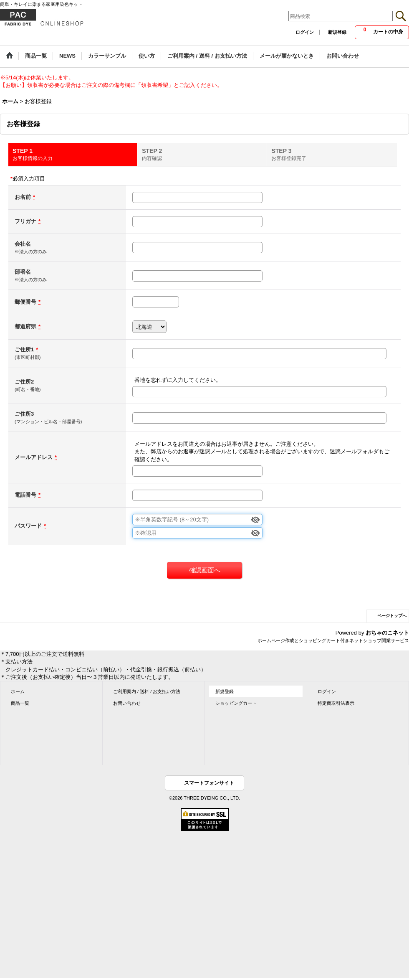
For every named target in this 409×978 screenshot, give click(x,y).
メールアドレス (34, 457)
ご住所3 (24, 414)
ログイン (304, 32)
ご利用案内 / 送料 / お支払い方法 (146, 691)
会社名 (23, 244)
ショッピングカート (236, 703)
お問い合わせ (127, 703)
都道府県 (25, 326)
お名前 (23, 197)
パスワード (28, 526)
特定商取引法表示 (336, 703)
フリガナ (25, 221)
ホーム (18, 691)
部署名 (23, 272)
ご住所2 (24, 381)
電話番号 (25, 495)
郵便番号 (25, 302)
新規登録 (337, 32)
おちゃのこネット (387, 633)
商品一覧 (20, 703)
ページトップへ (391, 615)
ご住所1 (24, 349)
